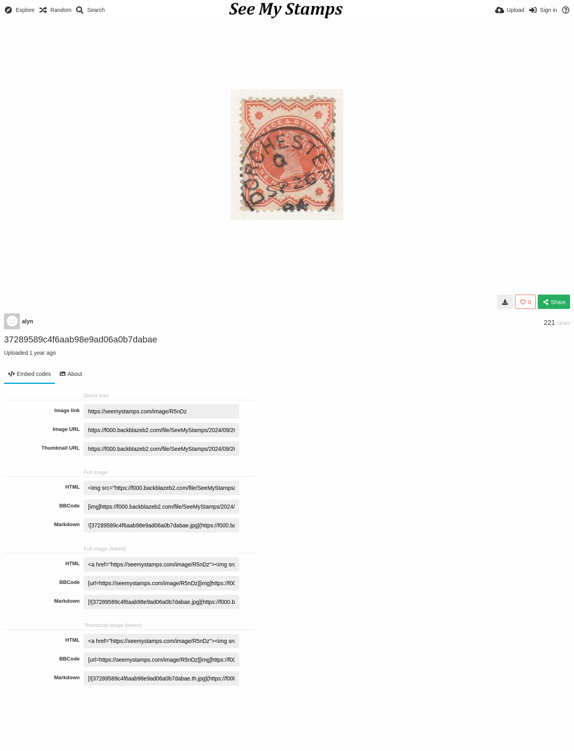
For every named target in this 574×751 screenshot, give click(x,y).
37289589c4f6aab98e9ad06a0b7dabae (80, 339)
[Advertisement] (287, 42)
